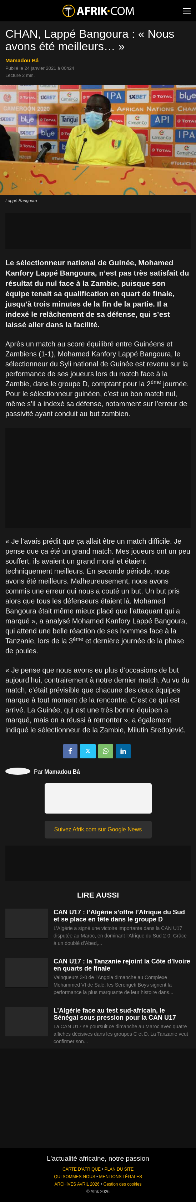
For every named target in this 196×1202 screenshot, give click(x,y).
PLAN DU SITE (119, 1169)
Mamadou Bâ (22, 60)
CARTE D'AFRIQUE (81, 1169)
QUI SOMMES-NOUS (74, 1176)
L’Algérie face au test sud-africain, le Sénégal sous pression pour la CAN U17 (115, 1014)
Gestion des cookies (122, 1184)
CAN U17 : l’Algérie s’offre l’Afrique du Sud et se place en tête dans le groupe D (119, 916)
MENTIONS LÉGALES (120, 1176)
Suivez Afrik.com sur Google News (98, 829)
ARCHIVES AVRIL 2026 (76, 1184)
